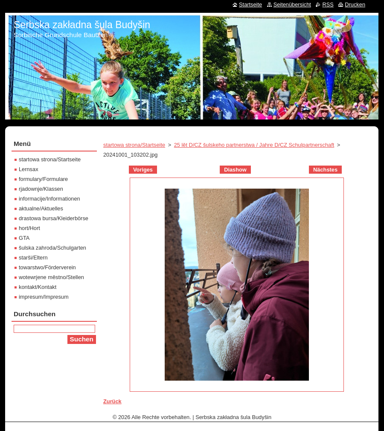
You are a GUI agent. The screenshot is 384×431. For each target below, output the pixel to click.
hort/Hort (29, 228)
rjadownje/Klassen (41, 189)
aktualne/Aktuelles (41, 208)
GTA (24, 238)
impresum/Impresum (44, 297)
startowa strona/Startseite (134, 145)
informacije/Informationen (49, 198)
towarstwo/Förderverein (47, 267)
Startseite (250, 4)
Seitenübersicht (292, 4)
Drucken (355, 4)
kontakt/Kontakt (37, 287)
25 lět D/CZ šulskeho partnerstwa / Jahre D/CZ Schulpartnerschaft (254, 145)
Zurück (112, 401)
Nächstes (325, 169)
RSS (327, 4)
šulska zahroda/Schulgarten (52, 248)
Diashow (235, 169)
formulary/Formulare (43, 179)
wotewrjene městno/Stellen (51, 277)
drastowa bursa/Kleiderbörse (53, 218)
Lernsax (28, 169)
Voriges (143, 169)
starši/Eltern (33, 257)
